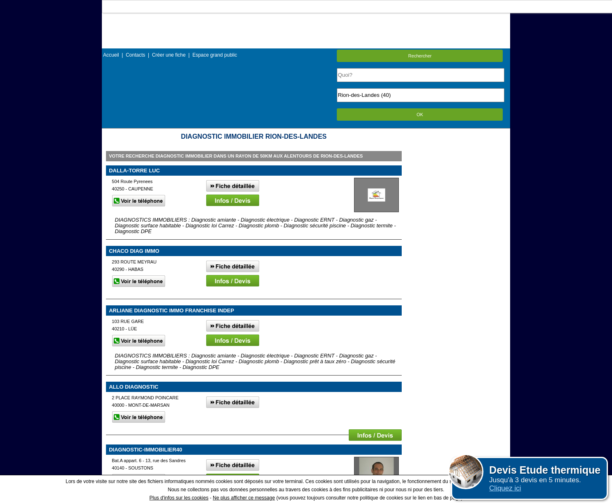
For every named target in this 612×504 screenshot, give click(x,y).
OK (419, 114)
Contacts (135, 55)
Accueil (111, 55)
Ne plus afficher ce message (244, 498)
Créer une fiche (169, 55)
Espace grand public (214, 55)
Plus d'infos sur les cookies (179, 498)
